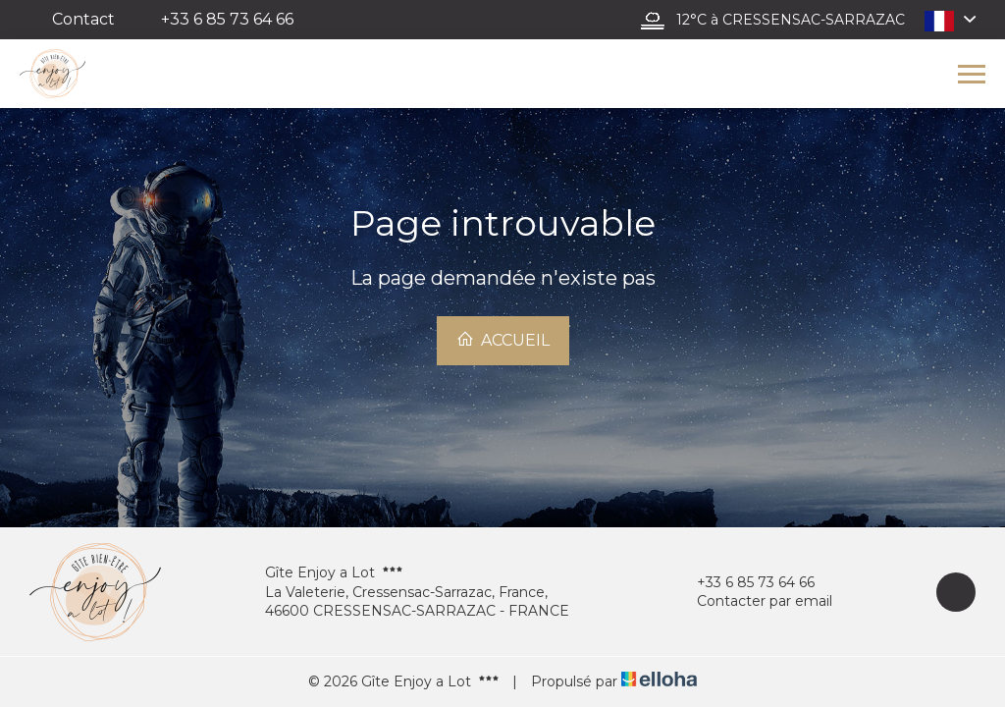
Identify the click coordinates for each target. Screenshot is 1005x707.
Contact (83, 19)
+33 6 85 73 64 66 (744, 582)
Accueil (503, 340)
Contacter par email (753, 601)
